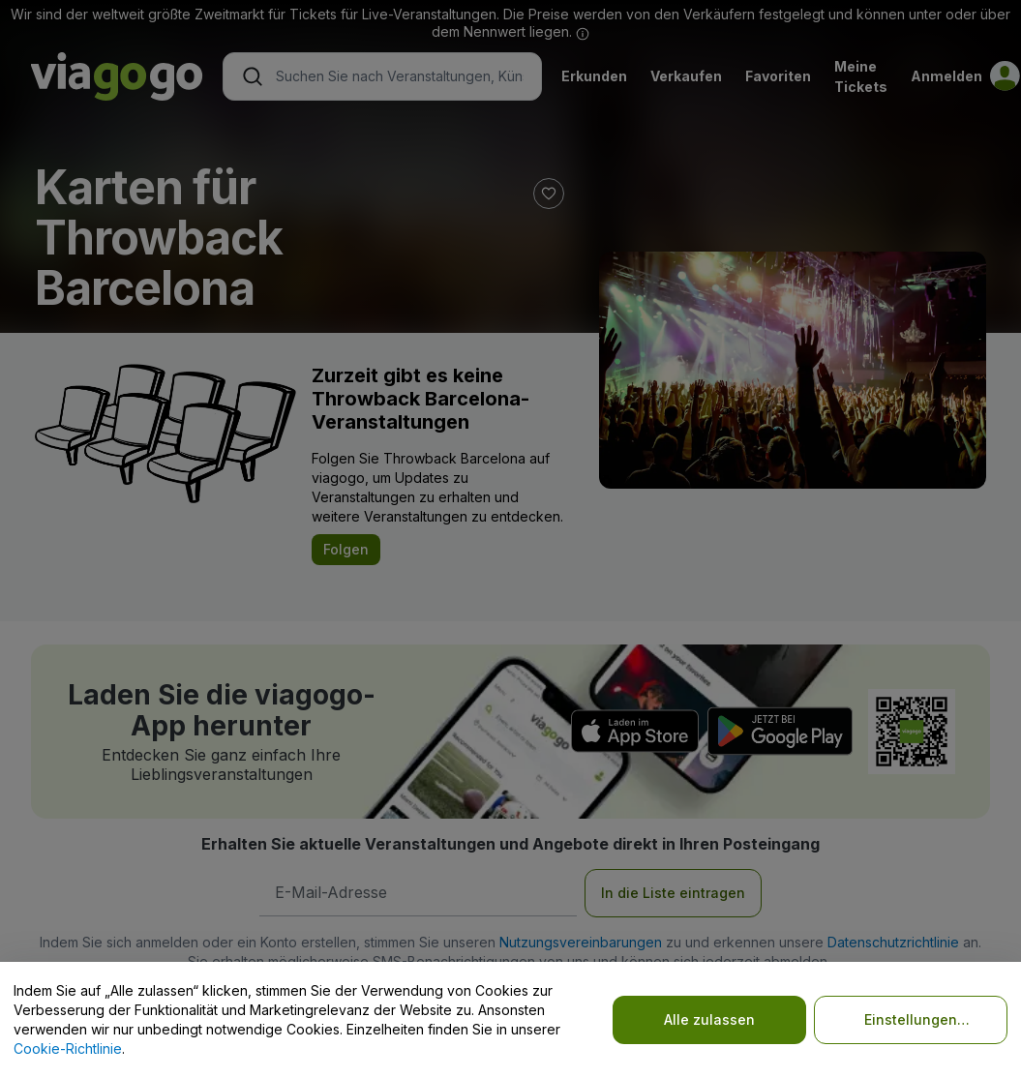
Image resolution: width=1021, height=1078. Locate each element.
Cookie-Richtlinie (68, 1048)
